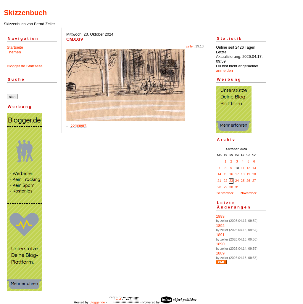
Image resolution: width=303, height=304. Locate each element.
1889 (220, 253)
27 (254, 180)
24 (237, 180)
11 (242, 168)
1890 (220, 244)
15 (225, 174)
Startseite (15, 47)
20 (254, 174)
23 (231, 180)
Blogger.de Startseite (25, 66)
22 (225, 180)
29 (225, 187)
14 (219, 174)
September (225, 193)
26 (248, 180)
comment (78, 125)
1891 (220, 235)
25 (242, 180)
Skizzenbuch (25, 13)
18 (242, 174)
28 (219, 187)
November (249, 193)
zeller (190, 46)
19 (248, 174)
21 (219, 180)
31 (237, 187)
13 (254, 168)
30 (231, 187)
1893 (220, 216)
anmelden (224, 70)
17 (237, 174)
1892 (220, 225)
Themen (14, 52)
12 (248, 168)
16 (231, 174)
